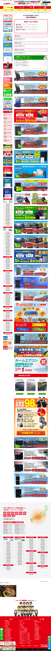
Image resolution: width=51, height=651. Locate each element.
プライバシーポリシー (44, 649)
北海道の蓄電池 (37, 639)
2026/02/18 (8, 126)
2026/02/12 (8, 129)
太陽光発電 (9, 7)
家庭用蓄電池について (38, 621)
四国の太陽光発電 (7, 635)
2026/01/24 (8, 140)
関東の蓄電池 (37, 630)
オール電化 (20, 7)
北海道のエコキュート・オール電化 (25, 643)
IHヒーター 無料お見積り (23, 630)
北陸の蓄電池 (37, 635)
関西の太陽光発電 (7, 630)
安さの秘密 (37, 5)
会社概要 (40, 0)
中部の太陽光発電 (7, 633)
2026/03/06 (8, 118)
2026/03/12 (7, 115)
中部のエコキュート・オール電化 (25, 635)
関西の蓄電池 (37, 629)
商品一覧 (6, 625)
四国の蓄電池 (37, 634)
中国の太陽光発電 (7, 634)
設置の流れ (6, 626)
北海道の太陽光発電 (8, 640)
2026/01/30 (8, 137)
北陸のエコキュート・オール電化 (25, 639)
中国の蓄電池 (37, 633)
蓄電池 (31, 7)
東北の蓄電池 (37, 638)
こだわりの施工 (7, 624)
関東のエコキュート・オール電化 (25, 634)
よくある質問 (22, 626)
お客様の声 (31, 5)
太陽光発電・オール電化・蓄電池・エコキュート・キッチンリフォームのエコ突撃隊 (13, 0)
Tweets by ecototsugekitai (43, 581)
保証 (20, 621)
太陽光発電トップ (7, 620)
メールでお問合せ (45, 0)
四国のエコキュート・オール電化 (25, 638)
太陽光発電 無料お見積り (8, 629)
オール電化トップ (21, 620)
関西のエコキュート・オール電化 (25, 633)
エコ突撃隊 (34, 12)
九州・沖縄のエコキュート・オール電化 (26, 640)
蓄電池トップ (36, 620)
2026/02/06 (7, 133)
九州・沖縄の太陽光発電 (8, 638)
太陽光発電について (8, 621)
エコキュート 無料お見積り (24, 629)
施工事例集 (25, 5)
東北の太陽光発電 (7, 639)
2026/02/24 (8, 122)
